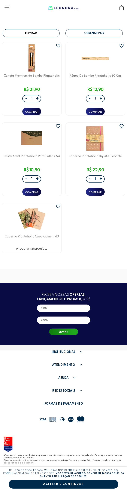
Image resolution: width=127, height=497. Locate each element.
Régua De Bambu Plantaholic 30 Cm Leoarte (95, 75)
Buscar (114, 8)
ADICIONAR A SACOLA (31, 111)
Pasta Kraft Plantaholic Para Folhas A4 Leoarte (32, 156)
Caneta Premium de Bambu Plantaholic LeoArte (32, 75)
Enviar (63, 332)
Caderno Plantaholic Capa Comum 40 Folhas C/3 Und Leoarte (32, 236)
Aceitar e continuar (63, 484)
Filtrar (31, 33)
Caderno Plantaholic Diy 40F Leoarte (95, 156)
